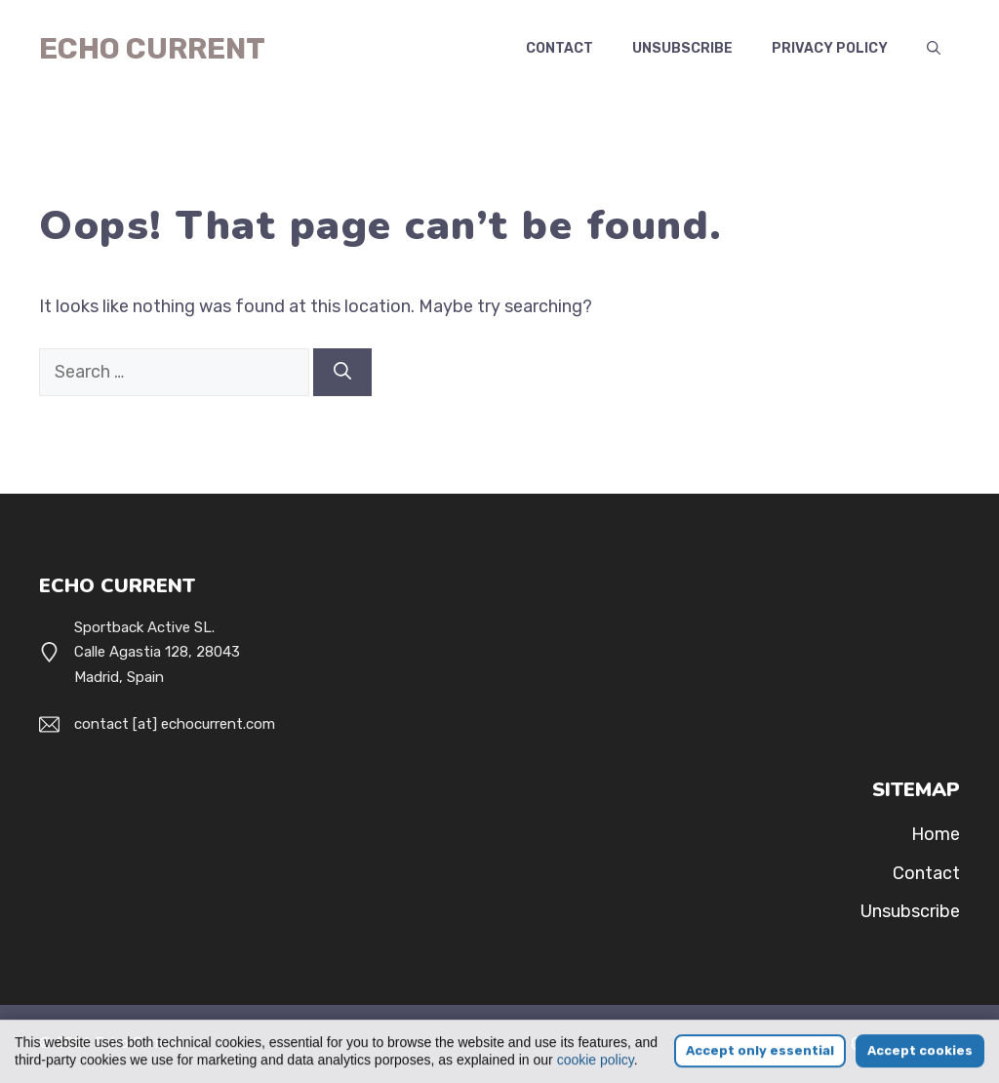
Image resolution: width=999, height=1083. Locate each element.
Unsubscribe (682, 48)
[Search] (342, 372)
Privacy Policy (830, 48)
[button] (933, 49)
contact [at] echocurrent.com (174, 724)
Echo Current (152, 48)
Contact (559, 48)
